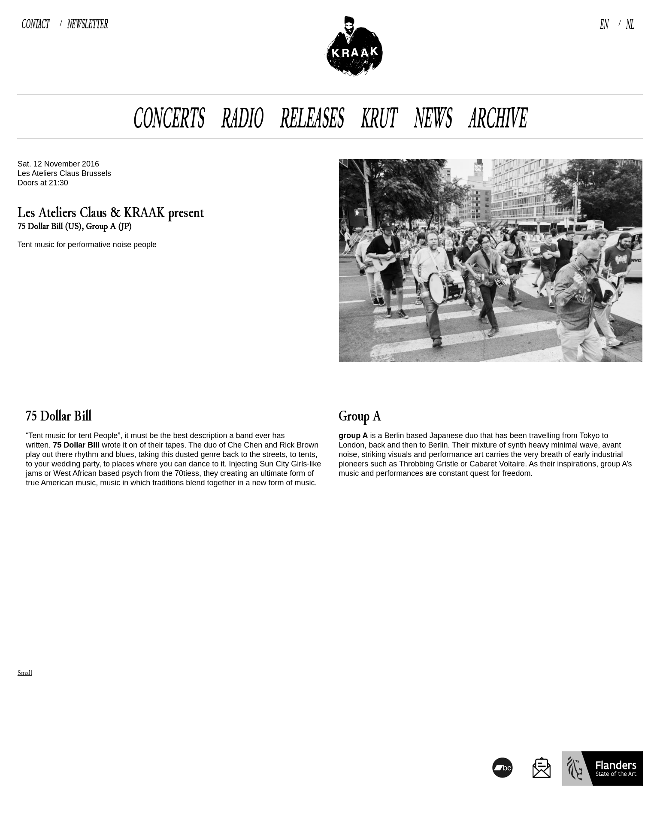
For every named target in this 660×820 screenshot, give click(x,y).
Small (25, 673)
